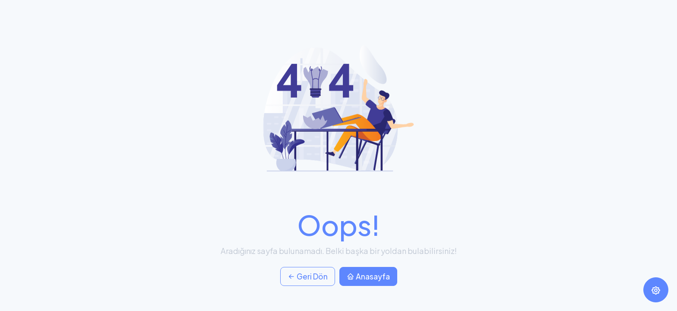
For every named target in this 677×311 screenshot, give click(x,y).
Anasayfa (368, 276)
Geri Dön (308, 276)
